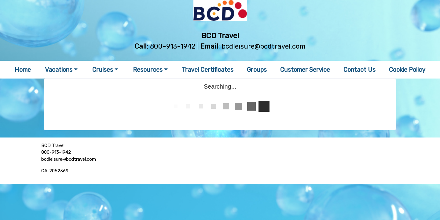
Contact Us (359, 69)
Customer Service (305, 69)
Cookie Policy (407, 69)
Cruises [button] (102, 69)
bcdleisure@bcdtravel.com (264, 46)
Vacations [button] (58, 69)
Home (23, 69)
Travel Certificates (207, 69)
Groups (257, 69)
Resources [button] (148, 69)
